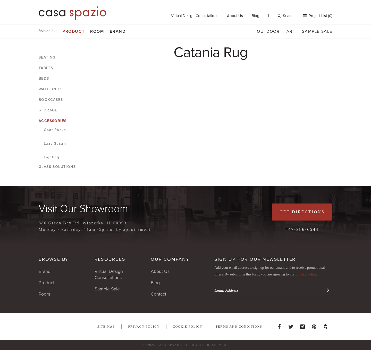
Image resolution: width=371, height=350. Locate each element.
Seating (47, 57)
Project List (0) (320, 15)
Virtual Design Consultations (194, 15)
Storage (48, 110)
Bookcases (51, 99)
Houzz (326, 325)
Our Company (170, 259)
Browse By (53, 259)
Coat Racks (55, 130)
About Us (235, 15)
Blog (255, 15)
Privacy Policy (305, 274)
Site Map (106, 326)
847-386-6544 (302, 229)
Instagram (302, 325)
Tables (46, 68)
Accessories (52, 121)
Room (97, 31)
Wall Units (51, 89)
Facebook (279, 325)
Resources (110, 259)
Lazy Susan (55, 143)
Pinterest (314, 325)
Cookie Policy (188, 326)
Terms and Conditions (239, 326)
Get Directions (302, 212)
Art (291, 31)
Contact (158, 294)
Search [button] (286, 15)
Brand (118, 31)
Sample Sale (317, 31)
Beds (44, 78)
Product (73, 31)
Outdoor (268, 31)
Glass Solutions (57, 167)
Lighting (51, 157)
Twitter (291, 325)
